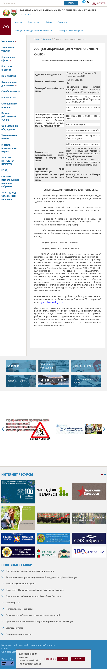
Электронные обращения (71, 31)
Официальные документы (9, 84)
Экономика (8, 41)
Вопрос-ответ (8, 98)
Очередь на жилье (83, 366)
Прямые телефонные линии (84, 381)
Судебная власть (10, 91)
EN (25, 14)
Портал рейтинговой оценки (8, 116)
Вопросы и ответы (17, 381)
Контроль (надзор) (7, 68)
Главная (37, 39)
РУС (21, 14)
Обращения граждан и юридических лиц (33, 31)
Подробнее (50, 659)
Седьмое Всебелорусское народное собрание (10, 181)
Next (103, 428)
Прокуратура (10, 76)
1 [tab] (102, 474)
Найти (70, 3)
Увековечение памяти (9, 137)
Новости (18, 22)
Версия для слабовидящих (5, 26)
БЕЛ (29, 14)
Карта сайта (101, 3)
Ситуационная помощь (9, 105)
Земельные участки (7, 49)
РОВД (4, 170)
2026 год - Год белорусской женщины (8, 196)
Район (49, 22)
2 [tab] (105, 474)
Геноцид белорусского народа (9, 148)
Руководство (34, 22)
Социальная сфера (8, 59)
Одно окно (63, 22)
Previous (3, 428)
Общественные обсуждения (9, 128)
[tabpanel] (53, 520)
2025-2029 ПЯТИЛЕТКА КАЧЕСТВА (7, 161)
